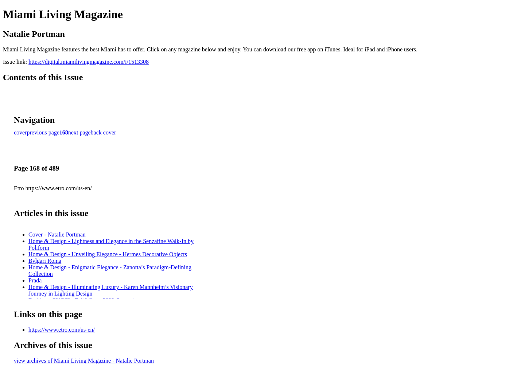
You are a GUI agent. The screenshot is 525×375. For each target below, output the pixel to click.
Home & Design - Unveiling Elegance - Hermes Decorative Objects (107, 254)
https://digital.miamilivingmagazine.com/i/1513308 (88, 62)
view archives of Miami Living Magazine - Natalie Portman (84, 361)
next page (79, 132)
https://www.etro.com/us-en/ (61, 330)
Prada (35, 280)
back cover (103, 132)
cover (20, 132)
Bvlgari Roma (44, 261)
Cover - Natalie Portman (57, 234)
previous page (43, 132)
